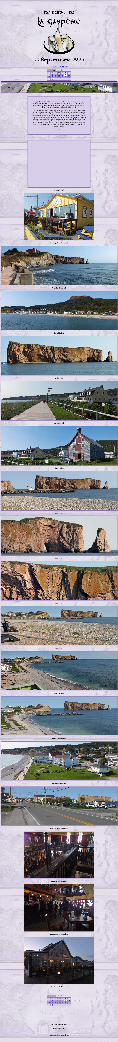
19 (55, 75)
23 (69, 75)
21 (62, 75)
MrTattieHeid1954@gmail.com (59, 1035)
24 (49, 77)
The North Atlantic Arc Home (59, 66)
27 (59, 77)
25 (52, 77)
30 (69, 77)
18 (52, 75)
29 (65, 77)
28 (62, 77)
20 (59, 75)
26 (55, 77)
